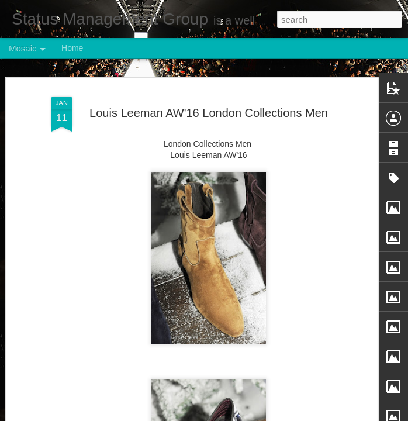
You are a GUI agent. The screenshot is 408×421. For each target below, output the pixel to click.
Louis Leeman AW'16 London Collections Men (208, 90)
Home (72, 48)
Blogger (240, 414)
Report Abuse (275, 414)
